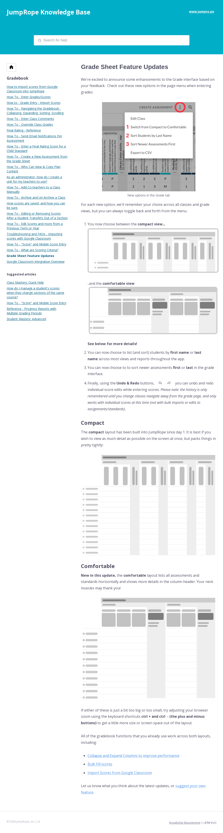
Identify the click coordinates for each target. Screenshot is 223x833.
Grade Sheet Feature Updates (30, 256)
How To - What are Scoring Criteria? (32, 250)
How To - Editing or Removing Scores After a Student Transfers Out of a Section (37, 215)
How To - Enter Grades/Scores (29, 97)
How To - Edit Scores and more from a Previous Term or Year (35, 226)
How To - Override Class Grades (30, 124)
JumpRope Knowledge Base (48, 12)
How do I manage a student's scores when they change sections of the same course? (35, 292)
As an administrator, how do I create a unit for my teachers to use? (34, 179)
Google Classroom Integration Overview (35, 261)
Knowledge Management (184, 823)
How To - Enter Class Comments (30, 119)
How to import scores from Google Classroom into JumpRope (32, 89)
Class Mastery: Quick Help (25, 282)
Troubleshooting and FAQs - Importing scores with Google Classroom (34, 236)
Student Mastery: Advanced (26, 319)
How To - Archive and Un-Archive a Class (36, 197)
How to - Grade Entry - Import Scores (33, 103)
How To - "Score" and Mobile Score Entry (36, 244)
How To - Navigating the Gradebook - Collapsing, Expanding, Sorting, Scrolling (35, 110)
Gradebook (17, 78)
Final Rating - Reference (24, 130)
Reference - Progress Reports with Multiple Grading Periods (31, 311)
